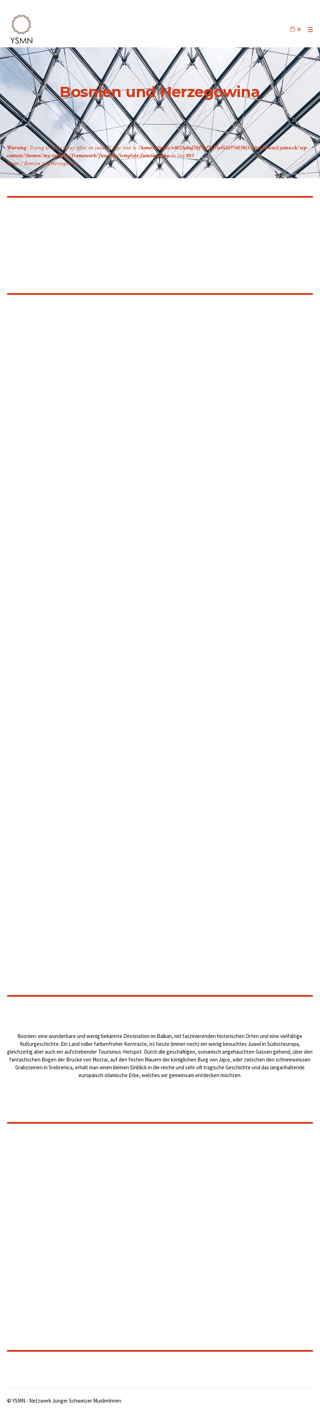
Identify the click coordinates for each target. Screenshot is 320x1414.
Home (13, 163)
